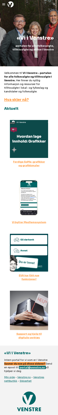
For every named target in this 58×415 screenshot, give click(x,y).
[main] (29, 33)
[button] (3, 4)
